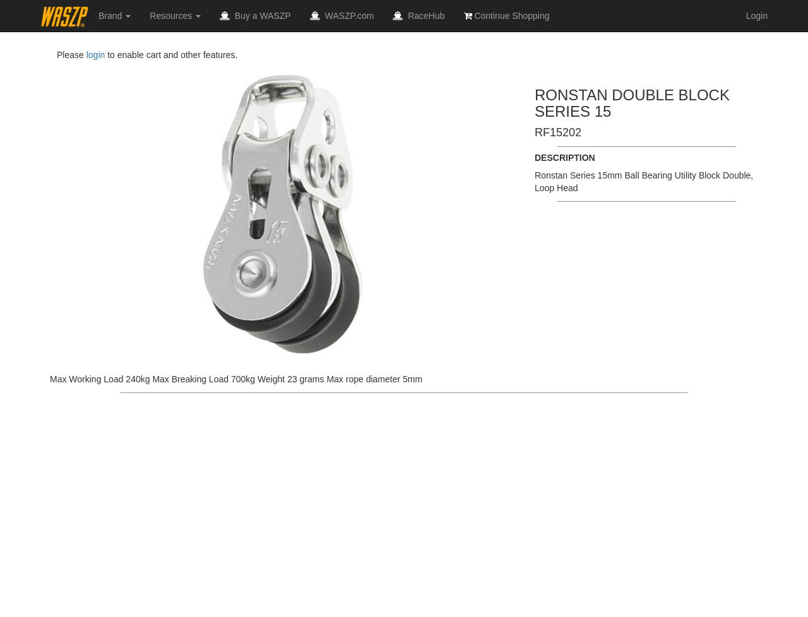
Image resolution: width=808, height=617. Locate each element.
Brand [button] (114, 16)
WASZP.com (342, 16)
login (95, 55)
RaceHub (418, 16)
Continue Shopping (507, 16)
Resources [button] (175, 16)
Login (757, 16)
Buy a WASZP (255, 16)
